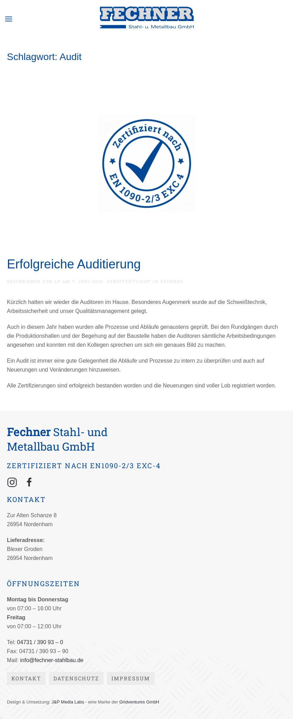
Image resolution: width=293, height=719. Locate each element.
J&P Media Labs (67, 702)
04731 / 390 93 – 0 (40, 642)
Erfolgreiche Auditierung (74, 264)
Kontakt (26, 678)
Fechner (171, 281)
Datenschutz (76, 678)
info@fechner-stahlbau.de (51, 660)
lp (58, 281)
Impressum (130, 678)
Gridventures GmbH (139, 702)
